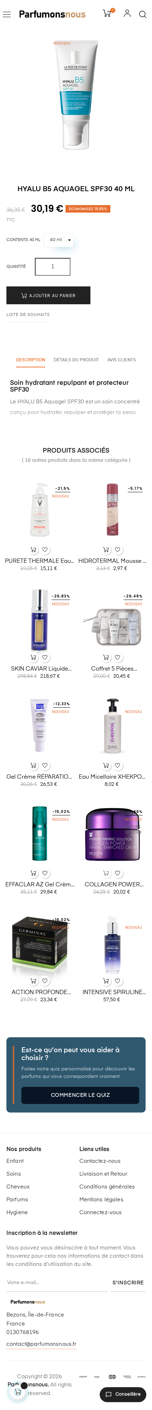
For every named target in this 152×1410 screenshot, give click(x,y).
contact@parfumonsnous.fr (41, 1344)
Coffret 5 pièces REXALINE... (112, 669)
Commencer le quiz (80, 1095)
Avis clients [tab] (122, 360)
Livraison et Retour (103, 1174)
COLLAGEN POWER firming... (112, 885)
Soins (13, 1174)
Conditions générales (107, 1187)
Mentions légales (101, 1199)
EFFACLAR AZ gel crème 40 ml (39, 885)
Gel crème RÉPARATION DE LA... (39, 777)
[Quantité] (52, 267)
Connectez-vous (100, 1212)
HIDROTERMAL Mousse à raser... (112, 562)
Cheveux (18, 1187)
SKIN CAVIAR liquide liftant (39, 669)
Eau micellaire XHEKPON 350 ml (112, 777)
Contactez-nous (100, 1161)
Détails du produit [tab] (76, 360)
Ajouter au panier (48, 295)
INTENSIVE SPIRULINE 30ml (112, 993)
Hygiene (17, 1212)
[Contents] (59, 240)
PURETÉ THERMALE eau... (39, 561)
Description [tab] (30, 360)
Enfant (14, 1161)
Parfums (17, 1199)
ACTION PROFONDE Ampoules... (39, 993)
